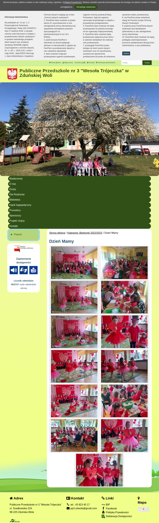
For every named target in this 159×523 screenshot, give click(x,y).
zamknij (126, 53)
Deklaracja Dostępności (117, 516)
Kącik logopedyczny (20, 205)
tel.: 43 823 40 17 (78, 504)
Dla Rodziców (17, 194)
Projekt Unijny (17, 220)
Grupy (12, 189)
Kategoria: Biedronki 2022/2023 (84, 233)
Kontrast (91, 62)
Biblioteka (14, 199)
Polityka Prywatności (115, 512)
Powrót (18, 234)
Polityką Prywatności (72, 2)
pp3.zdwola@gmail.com (81, 508)
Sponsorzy (15, 215)
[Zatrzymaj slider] (79, 172)
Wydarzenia (15, 178)
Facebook (109, 508)
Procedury (15, 210)
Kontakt (13, 226)
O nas (12, 184)
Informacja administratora (105, 62)
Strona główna (55, 62)
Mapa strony (67, 62)
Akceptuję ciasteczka (85, 7)
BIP (106, 504)
